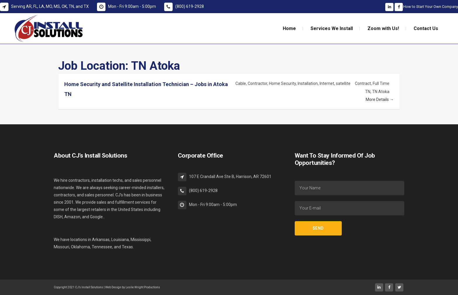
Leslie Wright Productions (143, 287)
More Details (380, 99)
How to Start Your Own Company (430, 6)
